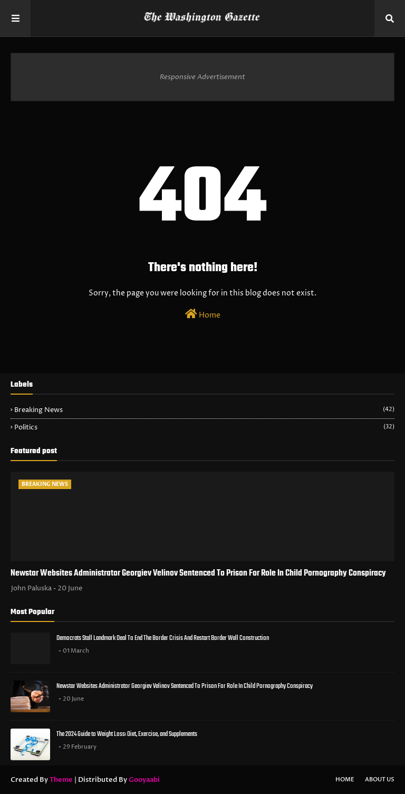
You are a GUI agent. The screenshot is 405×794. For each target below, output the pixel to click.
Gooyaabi (144, 780)
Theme (61, 780)
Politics (204, 427)
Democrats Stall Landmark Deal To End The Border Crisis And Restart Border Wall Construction (162, 638)
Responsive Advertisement (202, 77)
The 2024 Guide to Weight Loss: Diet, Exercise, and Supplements (126, 734)
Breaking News (204, 410)
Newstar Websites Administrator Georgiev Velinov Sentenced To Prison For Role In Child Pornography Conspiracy (198, 573)
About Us (379, 779)
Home (202, 314)
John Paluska (31, 588)
